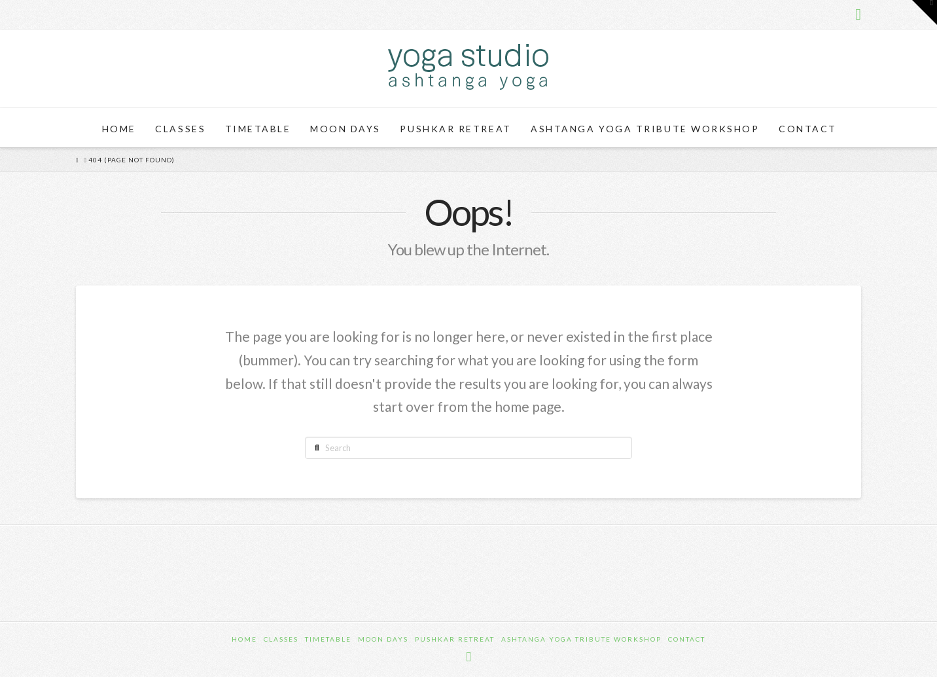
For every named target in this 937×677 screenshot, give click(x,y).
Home (244, 639)
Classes (281, 639)
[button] (924, 12)
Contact (686, 639)
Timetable (328, 639)
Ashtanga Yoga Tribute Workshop (581, 639)
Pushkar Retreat (455, 639)
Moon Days (383, 639)
